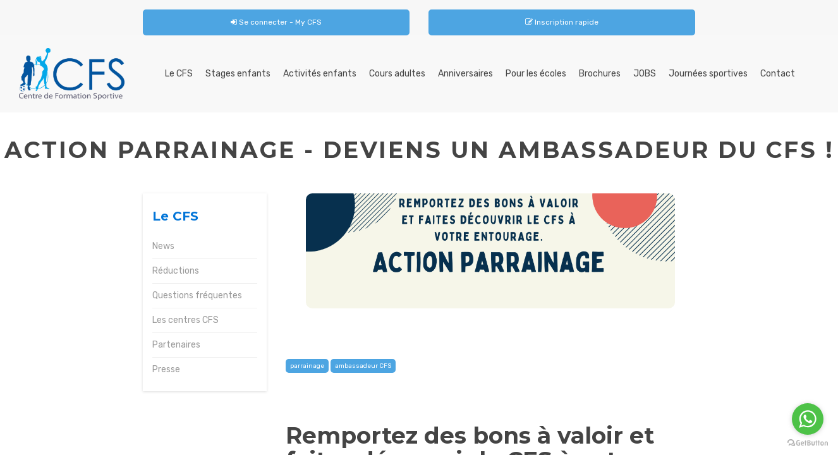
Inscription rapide (561, 22)
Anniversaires (465, 73)
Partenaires (176, 344)
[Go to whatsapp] (807, 419)
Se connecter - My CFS (276, 22)
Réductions (175, 270)
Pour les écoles (536, 73)
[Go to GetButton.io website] (807, 442)
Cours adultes (397, 73)
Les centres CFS (185, 320)
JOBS (644, 73)
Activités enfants (319, 73)
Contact (777, 73)
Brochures (600, 73)
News (163, 246)
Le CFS (179, 73)
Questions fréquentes (197, 295)
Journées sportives (708, 73)
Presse (166, 369)
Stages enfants (237, 73)
